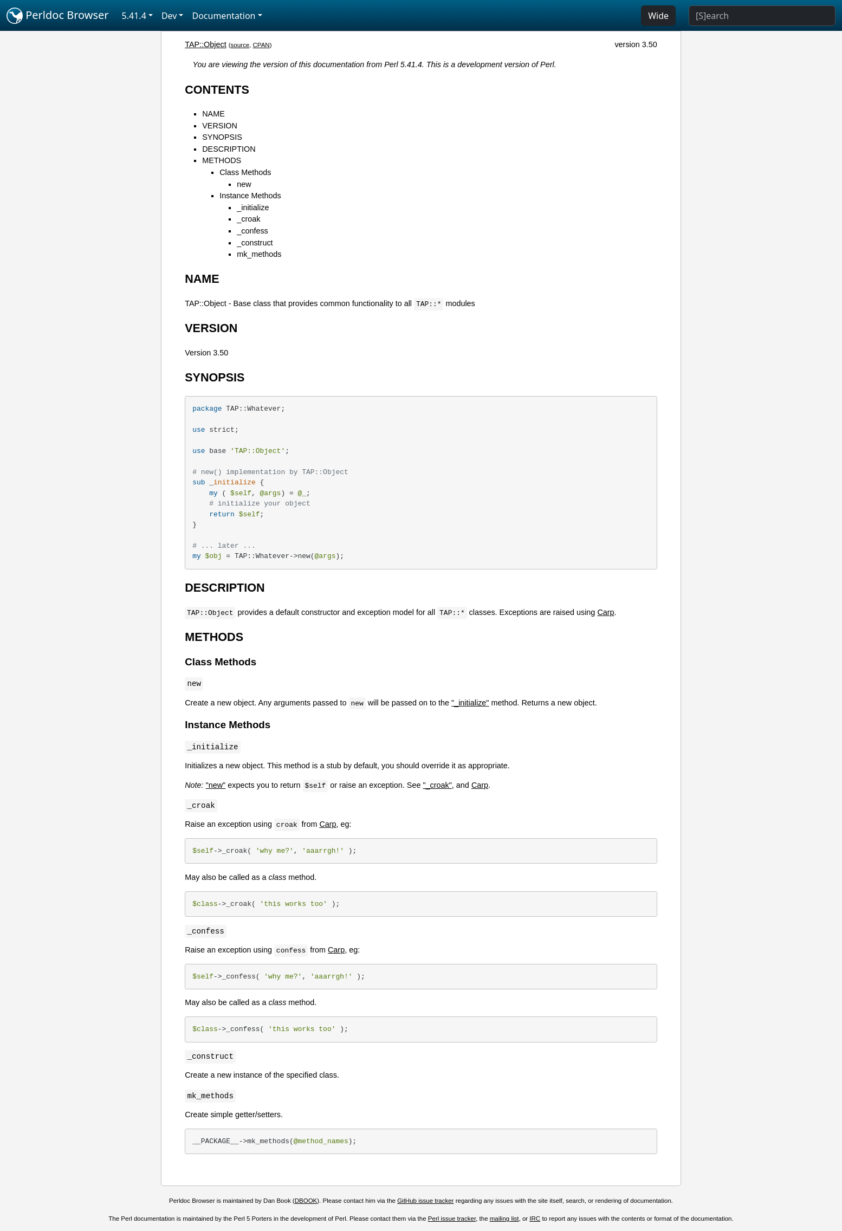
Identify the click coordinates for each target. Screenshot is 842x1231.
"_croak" (437, 785)
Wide (658, 16)
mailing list (504, 1218)
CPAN (261, 45)
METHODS (221, 160)
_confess (252, 230)
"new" (216, 785)
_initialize (253, 207)
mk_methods (259, 254)
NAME (213, 113)
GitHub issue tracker (425, 1200)
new (244, 184)
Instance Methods (250, 195)
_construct (255, 242)
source (240, 45)
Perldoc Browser (58, 16)
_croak (248, 219)
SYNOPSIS (222, 137)
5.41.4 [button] (134, 16)
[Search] (762, 15)
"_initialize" (470, 702)
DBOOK (306, 1200)
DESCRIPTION (228, 149)
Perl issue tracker (452, 1218)
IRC (534, 1218)
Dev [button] (169, 16)
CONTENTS (217, 89)
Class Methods (245, 172)
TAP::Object (205, 44)
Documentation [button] (223, 16)
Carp (605, 612)
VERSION (219, 125)
